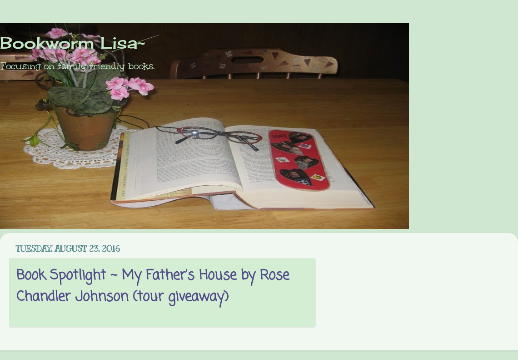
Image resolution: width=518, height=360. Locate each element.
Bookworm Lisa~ (72, 43)
